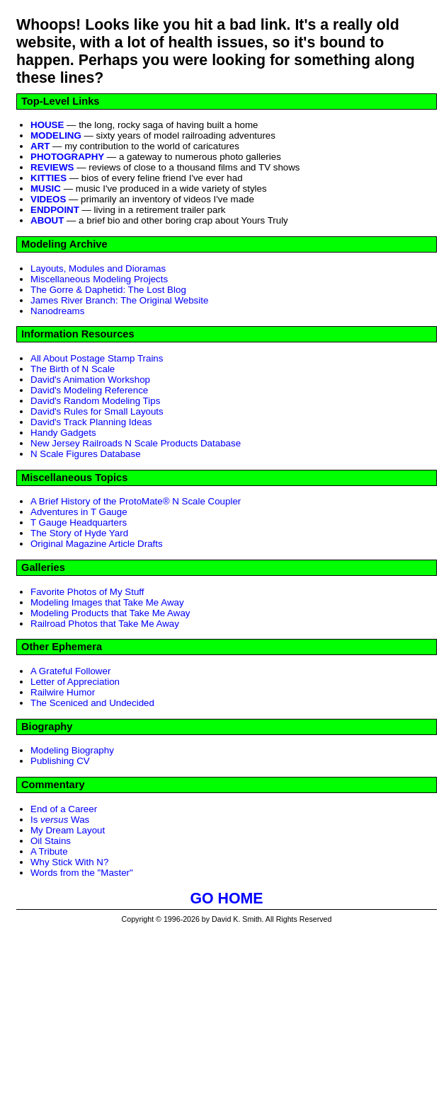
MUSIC (45, 188)
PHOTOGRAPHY (67, 156)
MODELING (55, 135)
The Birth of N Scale (72, 369)
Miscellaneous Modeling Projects (99, 279)
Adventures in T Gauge (78, 512)
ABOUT (47, 220)
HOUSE (47, 125)
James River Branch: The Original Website (119, 300)
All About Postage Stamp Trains (96, 358)
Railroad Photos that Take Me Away (104, 623)
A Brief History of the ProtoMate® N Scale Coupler (135, 501)
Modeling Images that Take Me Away (107, 602)
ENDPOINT (54, 209)
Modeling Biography (72, 750)
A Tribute (49, 851)
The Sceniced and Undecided (92, 703)
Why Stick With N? (69, 862)
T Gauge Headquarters (78, 522)
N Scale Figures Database (85, 454)
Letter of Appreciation (75, 681)
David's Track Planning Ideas (91, 422)
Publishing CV (60, 761)
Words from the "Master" (81, 872)
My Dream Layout (67, 830)
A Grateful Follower (70, 671)
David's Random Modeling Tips (95, 400)
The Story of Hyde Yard (79, 533)
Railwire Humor (62, 692)
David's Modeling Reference (89, 390)
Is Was (59, 819)
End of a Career (63, 809)
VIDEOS (48, 199)
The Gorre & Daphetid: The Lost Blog (108, 289)
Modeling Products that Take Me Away (110, 613)
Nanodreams (57, 311)
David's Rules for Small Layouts (97, 411)
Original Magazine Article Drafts (96, 543)
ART (40, 146)
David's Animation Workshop (90, 379)
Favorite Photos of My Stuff (87, 591)
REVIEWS (52, 167)
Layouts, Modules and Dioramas (98, 268)
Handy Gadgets (63, 432)
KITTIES (48, 178)
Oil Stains (50, 841)
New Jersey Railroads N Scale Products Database (135, 443)
